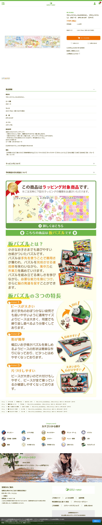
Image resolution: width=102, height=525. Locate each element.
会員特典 (81, 498)
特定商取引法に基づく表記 (60, 502)
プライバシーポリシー (81, 502)
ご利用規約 (55, 505)
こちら (15, 493)
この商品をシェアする (72, 53)
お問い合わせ (93, 43)
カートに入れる (85, 38)
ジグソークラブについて (71, 505)
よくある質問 (69, 498)
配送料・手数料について (73, 51)
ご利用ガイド (56, 498)
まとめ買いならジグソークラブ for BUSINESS (73, 515)
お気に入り (76, 43)
